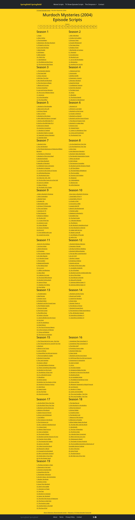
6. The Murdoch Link (74, 415)
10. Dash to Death (74, 363)
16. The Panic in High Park (44, 501)
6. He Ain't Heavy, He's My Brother (46, 477)
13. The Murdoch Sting (43, 175)
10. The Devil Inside (74, 218)
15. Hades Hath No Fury (75, 230)
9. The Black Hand (74, 90)
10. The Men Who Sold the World (78, 425)
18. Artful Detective (74, 185)
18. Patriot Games (42, 380)
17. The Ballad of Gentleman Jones (78, 380)
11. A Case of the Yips (43, 220)
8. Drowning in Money (75, 261)
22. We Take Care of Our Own (77, 456)
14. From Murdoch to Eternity (77, 228)
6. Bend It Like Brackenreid (76, 208)
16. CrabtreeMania (74, 180)
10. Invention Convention (44, 128)
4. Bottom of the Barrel (43, 410)
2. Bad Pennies (41, 296)
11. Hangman (40, 95)
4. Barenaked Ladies (42, 204)
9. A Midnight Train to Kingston (45, 166)
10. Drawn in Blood (42, 363)
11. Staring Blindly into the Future (46, 318)
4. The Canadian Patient (43, 253)
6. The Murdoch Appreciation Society (79, 156)
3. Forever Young (41, 298)
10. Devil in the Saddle (43, 486)
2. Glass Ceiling (41, 38)
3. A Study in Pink (73, 201)
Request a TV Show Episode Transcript (79, 512)
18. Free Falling (41, 287)
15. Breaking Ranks (74, 375)
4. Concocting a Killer (75, 204)
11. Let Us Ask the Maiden (76, 60)
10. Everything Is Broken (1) (76, 315)
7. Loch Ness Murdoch (43, 161)
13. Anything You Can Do (76, 64)
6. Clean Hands (73, 353)
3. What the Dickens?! (75, 408)
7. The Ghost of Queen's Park (77, 121)
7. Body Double (41, 50)
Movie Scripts (59, 4)
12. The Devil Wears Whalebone (77, 170)
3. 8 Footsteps (40, 251)
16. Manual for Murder (75, 280)
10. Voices (71, 92)
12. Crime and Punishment (76, 133)
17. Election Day (73, 183)
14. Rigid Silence (41, 325)
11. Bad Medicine (41, 60)
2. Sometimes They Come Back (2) (78, 343)
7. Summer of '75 (41, 211)
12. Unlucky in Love (42, 223)
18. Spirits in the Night (43, 444)
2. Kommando (73, 73)
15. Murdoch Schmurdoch (44, 280)
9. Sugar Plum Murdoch (43, 484)
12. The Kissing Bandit (75, 97)
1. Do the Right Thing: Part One (45, 403)
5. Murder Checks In (74, 303)
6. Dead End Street (74, 83)
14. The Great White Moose (44, 277)
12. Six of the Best (74, 270)
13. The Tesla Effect (42, 100)
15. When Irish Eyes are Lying (77, 437)
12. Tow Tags (40, 491)
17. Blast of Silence (42, 185)
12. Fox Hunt (40, 320)
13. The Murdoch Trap (75, 135)
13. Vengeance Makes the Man (77, 370)
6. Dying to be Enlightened (44, 415)
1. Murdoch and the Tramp (76, 294)
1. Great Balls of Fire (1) (75, 196)
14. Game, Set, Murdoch (43, 496)
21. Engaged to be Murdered (45, 451)
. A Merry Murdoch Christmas (45, 194)
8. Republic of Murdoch (43, 163)
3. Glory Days (72, 149)
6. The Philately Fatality (43, 306)
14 (80, 27)
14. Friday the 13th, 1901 (44, 178)
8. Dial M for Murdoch (75, 88)
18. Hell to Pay (73, 237)
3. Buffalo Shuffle (73, 76)
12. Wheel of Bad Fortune (44, 429)
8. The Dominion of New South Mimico (79, 310)
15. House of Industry (43, 228)
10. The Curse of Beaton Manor (45, 92)
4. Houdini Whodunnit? (75, 43)
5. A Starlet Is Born (74, 413)
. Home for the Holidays (43, 244)
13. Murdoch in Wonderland (76, 100)
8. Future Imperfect (42, 88)
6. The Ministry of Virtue (75, 306)
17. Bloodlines (40, 377)
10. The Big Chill (41, 218)
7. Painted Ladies (73, 211)
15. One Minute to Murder (76, 277)
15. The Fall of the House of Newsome (47, 498)
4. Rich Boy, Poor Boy (42, 78)
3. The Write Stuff (73, 346)
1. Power (39, 35)
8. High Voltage (73, 161)
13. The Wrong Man (74, 432)
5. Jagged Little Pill (74, 206)
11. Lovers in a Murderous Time (77, 130)
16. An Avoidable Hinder (75, 377)
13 (77, 27)
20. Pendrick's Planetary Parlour (46, 384)
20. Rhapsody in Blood (43, 449)
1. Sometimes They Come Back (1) (78, 341)
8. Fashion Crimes (42, 482)
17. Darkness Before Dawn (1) (77, 282)
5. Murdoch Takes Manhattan (77, 154)
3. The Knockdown (42, 40)
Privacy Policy (70, 517)
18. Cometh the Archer (43, 235)
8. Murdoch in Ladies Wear (76, 123)
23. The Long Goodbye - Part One (78, 394)
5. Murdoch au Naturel (75, 116)
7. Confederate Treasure (75, 85)
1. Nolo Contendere (42, 196)
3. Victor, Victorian (42, 76)
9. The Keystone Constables (76, 163)
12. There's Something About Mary (46, 368)
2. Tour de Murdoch (42, 146)
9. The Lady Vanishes (42, 360)
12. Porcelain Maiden (75, 368)
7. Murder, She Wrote (42, 479)
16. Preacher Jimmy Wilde (44, 439)
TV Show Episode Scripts (74, 4)
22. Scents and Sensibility (76, 392)
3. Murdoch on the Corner (76, 111)
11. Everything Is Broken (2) (76, 318)
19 (95, 27)
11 (70, 27)
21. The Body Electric (74, 453)
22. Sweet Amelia (41, 389)
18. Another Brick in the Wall (45, 506)
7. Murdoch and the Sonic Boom (78, 356)
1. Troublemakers (41, 294)
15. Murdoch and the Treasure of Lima (47, 437)
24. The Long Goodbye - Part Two (78, 396)
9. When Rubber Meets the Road (78, 422)
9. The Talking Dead (42, 265)
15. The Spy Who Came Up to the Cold (47, 180)
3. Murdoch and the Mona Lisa (45, 408)
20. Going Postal (73, 451)
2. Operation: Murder (75, 246)
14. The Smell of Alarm (43, 434)
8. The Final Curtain (42, 310)
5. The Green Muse (74, 45)
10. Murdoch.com (74, 57)
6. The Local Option (42, 208)
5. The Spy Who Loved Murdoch (77, 253)
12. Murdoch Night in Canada (45, 133)
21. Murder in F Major (75, 389)
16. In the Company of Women (45, 330)
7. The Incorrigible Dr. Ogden (45, 356)
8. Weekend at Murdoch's (76, 213)
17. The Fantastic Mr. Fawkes (45, 441)
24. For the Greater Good (44, 458)
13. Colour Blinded (42, 225)
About (55, 517)
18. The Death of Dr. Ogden (44, 187)
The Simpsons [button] (90, 4)
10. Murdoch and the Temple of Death (79, 166)
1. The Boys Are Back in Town (45, 465)
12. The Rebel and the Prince (45, 62)
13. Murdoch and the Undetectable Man (80, 273)
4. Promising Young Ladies (76, 348)
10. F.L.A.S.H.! (40, 268)
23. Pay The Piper (41, 392)
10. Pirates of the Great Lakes (77, 265)
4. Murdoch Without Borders (77, 251)
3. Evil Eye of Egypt (42, 111)
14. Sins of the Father (75, 275)
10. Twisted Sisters (74, 128)
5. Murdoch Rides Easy (75, 351)
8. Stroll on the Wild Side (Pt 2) (45, 123)
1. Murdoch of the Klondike (44, 106)
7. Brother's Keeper (74, 258)
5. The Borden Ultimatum (44, 474)
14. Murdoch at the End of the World (79, 372)
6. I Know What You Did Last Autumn (47, 353)
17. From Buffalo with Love (44, 232)
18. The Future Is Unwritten (44, 334)
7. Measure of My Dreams (76, 417)
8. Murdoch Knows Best (43, 358)
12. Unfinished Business (43, 173)
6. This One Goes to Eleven (44, 83)
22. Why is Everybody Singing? (45, 453)
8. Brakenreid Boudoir (43, 263)
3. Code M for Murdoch (75, 298)
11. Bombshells (73, 427)
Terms (61, 517)
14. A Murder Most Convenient (77, 434)
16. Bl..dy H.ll (40, 230)
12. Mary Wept (41, 273)
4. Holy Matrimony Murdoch (77, 151)
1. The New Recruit (74, 403)
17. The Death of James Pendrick (78, 441)
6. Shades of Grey (74, 47)
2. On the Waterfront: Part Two (77, 146)
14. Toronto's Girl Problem (76, 175)
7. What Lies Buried (74, 158)
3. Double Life (40, 201)
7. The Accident (41, 261)
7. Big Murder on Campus (76, 50)
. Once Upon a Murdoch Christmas (78, 194)
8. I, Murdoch (72, 52)
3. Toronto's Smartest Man (44, 470)
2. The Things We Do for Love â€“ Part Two (48, 343)
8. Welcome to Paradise (75, 420)
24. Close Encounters (42, 394)
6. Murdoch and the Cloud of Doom (79, 118)
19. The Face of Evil (42, 508)
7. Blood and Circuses (43, 85)
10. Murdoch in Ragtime (43, 168)
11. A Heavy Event (42, 427)
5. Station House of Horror (44, 413)
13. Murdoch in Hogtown (44, 494)
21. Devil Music (41, 387)
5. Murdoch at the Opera (43, 116)
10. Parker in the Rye (42, 315)
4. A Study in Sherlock (75, 113)
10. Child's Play (41, 57)
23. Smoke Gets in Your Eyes (44, 456)
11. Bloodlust (72, 95)
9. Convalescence (73, 55)
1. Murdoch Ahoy (41, 144)
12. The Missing (73, 223)
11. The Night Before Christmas (45, 365)
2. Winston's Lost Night (75, 109)
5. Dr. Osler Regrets (42, 256)
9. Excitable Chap (73, 216)
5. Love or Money (41, 351)
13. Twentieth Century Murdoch (45, 135)
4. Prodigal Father (42, 301)
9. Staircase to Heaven (43, 126)
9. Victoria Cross (73, 126)
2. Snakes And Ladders (75, 38)
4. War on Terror (41, 113)
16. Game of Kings (42, 282)
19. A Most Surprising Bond (44, 446)
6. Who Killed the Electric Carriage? (46, 118)
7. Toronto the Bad (42, 308)
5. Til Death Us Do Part (43, 45)
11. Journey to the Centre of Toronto (47, 170)
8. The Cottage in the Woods (45, 420)
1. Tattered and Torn (74, 71)
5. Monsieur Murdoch (75, 80)
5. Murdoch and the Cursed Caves (46, 303)
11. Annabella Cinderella (75, 268)
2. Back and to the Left (43, 109)
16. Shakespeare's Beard (75, 439)
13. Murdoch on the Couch (44, 370)
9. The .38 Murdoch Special (76, 313)
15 (83, 27)
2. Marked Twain (41, 199)
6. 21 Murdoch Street (42, 258)
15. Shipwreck (72, 178)
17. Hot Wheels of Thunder (76, 235)
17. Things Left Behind (43, 332)
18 (92, 27)
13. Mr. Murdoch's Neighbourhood (78, 225)
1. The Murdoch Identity (43, 71)
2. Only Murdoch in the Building (78, 405)
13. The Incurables (74, 173)
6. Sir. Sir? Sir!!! (73, 256)
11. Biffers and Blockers (43, 270)
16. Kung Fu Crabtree (43, 183)
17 (89, 27)
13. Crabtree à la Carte (43, 275)
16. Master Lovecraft (74, 232)
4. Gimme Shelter (73, 410)
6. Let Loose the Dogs (43, 47)
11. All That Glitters (74, 168)
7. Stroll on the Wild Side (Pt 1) (45, 121)
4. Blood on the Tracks (43, 348)
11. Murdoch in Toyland (43, 130)
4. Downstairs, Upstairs (75, 78)
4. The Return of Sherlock (44, 154)
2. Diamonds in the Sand (43, 467)
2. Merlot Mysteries (42, 249)
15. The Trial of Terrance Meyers (46, 327)
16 (86, 27)
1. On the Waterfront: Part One (77, 144)
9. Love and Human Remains (45, 90)
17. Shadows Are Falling (43, 285)
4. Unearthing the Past (43, 472)
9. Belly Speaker (41, 55)
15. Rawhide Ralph (42, 138)
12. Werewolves (73, 62)
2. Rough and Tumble (75, 296)
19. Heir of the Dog (74, 449)
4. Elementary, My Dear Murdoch (46, 43)
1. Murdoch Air (73, 106)
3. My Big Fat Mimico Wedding (77, 249)
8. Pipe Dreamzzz (41, 213)
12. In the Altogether (42, 97)
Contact (101, 4)
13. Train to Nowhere (42, 432)
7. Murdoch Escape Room (76, 308)
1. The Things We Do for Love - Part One (48, 341)
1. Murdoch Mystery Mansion (77, 244)
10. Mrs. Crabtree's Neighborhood (46, 425)
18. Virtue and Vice (74, 382)
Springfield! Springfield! (31, 4)
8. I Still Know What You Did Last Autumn (80, 358)
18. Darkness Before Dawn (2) (77, 285)
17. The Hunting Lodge (43, 503)
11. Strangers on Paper (43, 489)
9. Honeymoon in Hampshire (77, 360)
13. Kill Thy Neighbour (43, 322)
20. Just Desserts (73, 387)
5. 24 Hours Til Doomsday (44, 206)
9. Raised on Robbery (43, 216)
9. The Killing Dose (42, 313)
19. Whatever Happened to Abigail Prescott (81, 384)
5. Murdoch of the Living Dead (45, 156)
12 (73, 27)
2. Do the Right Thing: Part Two (45, 405)
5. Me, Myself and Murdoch (44, 80)
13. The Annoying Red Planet (45, 64)
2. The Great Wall (41, 73)
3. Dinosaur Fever (74, 40)
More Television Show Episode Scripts (55, 512)
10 (67, 27)
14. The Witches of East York (44, 372)
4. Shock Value (73, 301)
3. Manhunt (40, 346)
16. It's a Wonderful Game (44, 375)
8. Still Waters (40, 52)
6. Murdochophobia (42, 158)
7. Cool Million (40, 417)
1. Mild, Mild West (74, 35)
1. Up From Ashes (41, 246)
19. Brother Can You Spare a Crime (46, 382)
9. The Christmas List (42, 422)
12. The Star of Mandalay (76, 429)
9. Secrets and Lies (74, 263)
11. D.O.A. (71, 365)
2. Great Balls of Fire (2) (75, 199)
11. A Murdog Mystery (75, 220)
